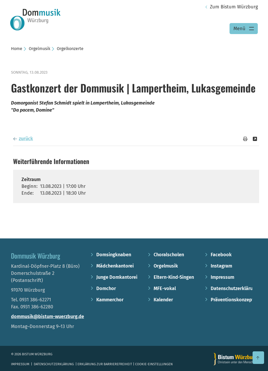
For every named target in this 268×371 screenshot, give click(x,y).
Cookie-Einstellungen (154, 364)
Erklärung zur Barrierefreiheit (104, 364)
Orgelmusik (39, 48)
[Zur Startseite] (235, 359)
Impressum (20, 364)
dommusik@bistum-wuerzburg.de (47, 316)
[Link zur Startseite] (35, 19)
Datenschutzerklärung (54, 364)
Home (16, 48)
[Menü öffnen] (244, 28)
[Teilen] (255, 139)
